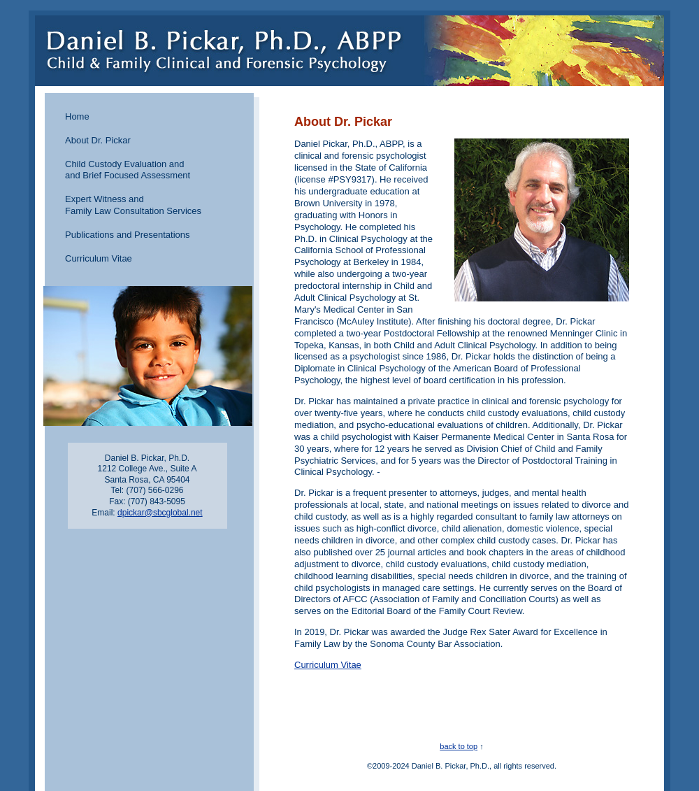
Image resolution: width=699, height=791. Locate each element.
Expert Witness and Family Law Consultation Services (133, 205)
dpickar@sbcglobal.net (160, 513)
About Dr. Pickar (98, 140)
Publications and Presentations (127, 234)
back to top (458, 746)
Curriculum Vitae (98, 258)
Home (77, 116)
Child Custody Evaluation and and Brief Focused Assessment (127, 170)
